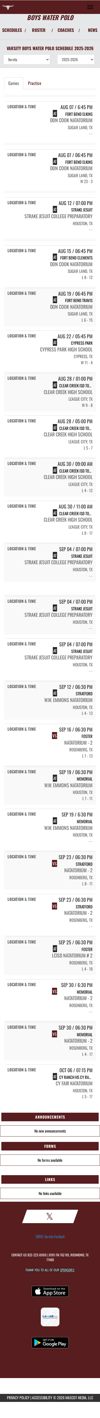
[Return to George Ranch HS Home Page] (8, 7)
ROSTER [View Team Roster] (39, 30)
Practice (34, 83)
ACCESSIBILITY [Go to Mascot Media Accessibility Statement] (42, 1397)
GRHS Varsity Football (50, 1236)
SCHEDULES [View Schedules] (12, 30)
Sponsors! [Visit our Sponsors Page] (67, 1269)
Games (13, 83)
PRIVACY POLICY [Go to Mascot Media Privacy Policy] (18, 1397)
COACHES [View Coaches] (66, 30)
